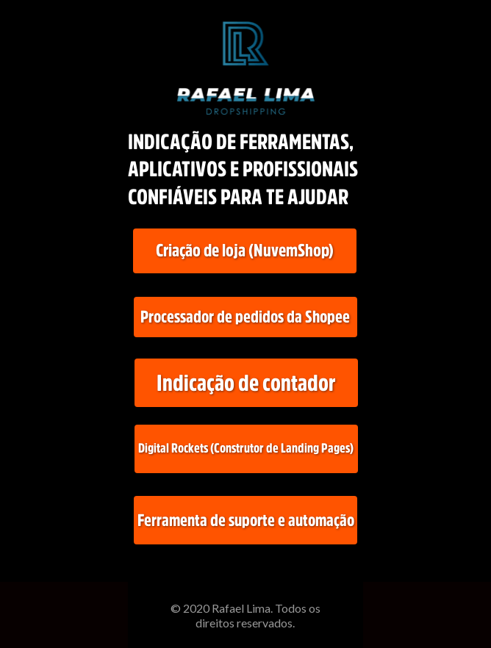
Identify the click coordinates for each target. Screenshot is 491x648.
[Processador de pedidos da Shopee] (245, 317)
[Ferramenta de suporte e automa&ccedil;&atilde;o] (245, 520)
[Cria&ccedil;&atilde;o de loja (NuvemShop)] (244, 250)
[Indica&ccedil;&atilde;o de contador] (246, 383)
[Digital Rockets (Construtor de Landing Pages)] (246, 449)
